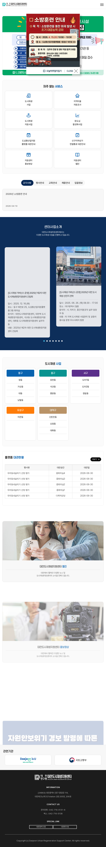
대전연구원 (65, 827)
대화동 (53, 430)
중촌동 (53, 393)
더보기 (96, 459)
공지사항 (27, 183)
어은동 (20, 417)
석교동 (53, 386)
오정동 (53, 423)
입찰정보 (79, 183)
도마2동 (85, 386)
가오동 (20, 386)
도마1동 (85, 380)
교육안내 (53, 183)
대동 (20, 393)
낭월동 (20, 400)
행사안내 (40, 183)
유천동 (53, 380)
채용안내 (66, 183)
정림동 (85, 393)
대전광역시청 (41, 827)
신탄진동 (53, 417)
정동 (20, 380)
